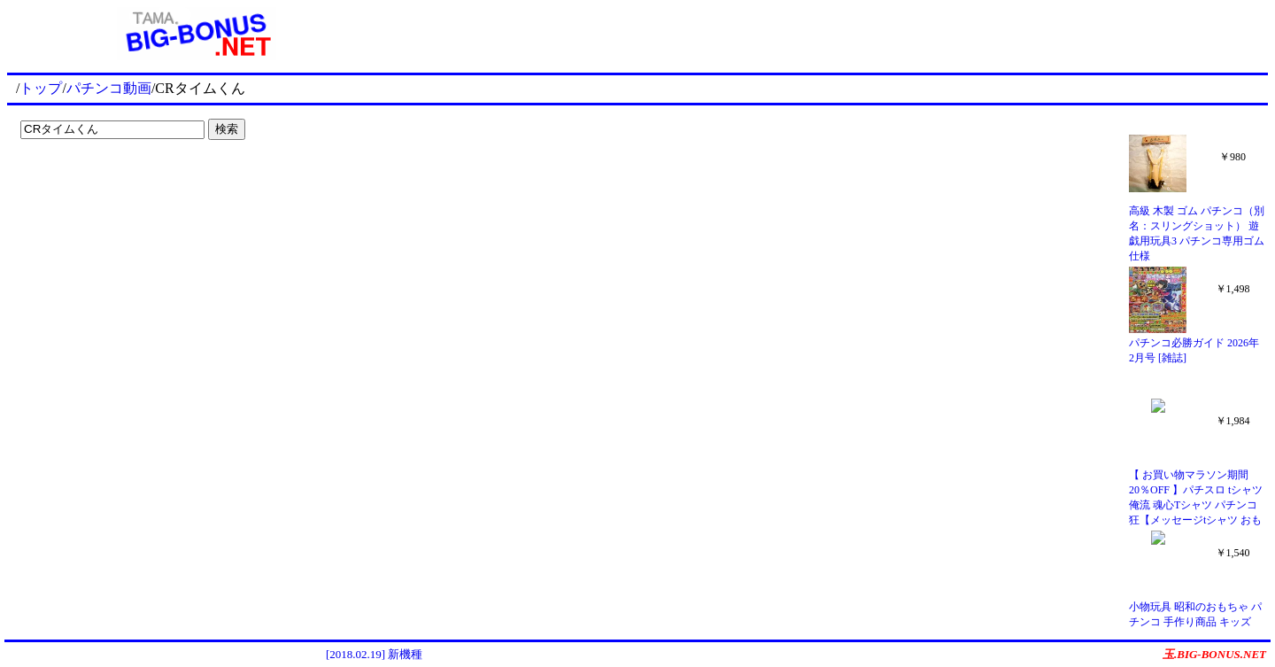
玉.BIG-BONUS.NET (1214, 654)
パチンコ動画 (108, 88)
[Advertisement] (827, 33)
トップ (40, 88)
